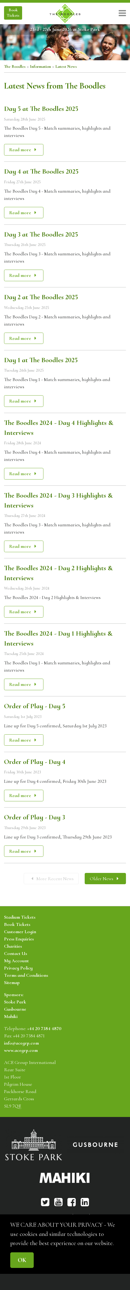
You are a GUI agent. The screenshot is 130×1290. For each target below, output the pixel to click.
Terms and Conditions (26, 975)
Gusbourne (15, 1009)
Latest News (66, 66)
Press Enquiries (19, 939)
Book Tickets (17, 924)
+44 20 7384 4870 (44, 1028)
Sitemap (12, 982)
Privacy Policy (18, 968)
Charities (13, 946)
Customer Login (20, 932)
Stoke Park (15, 1002)
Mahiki (11, 1016)
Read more (23, 150)
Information (40, 66)
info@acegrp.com (21, 1043)
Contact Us (15, 953)
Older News (104, 879)
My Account (16, 961)
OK (22, 1260)
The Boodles (15, 66)
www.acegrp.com (21, 1050)
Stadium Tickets (19, 917)
